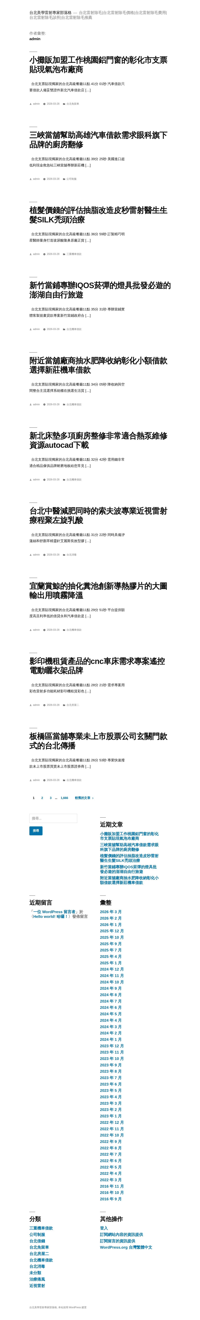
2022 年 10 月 (112, 1135)
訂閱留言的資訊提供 (117, 1241)
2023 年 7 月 (111, 1078)
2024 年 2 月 (111, 1033)
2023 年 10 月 (112, 1059)
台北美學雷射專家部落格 (50, 13)
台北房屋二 (73, 705)
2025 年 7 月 (111, 950)
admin (36, 103)
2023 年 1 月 (111, 1116)
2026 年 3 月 (111, 912)
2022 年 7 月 (111, 1154)
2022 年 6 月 (111, 1161)
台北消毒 (72, 554)
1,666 (64, 798)
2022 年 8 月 (111, 1148)
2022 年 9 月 (111, 1141)
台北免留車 (73, 103)
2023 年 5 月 (111, 1090)
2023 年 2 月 (111, 1109)
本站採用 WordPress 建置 (72, 1307)
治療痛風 (37, 1279)
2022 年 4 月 (111, 1173)
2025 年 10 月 (112, 937)
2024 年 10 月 (112, 982)
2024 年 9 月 (111, 988)
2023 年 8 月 (111, 1071)
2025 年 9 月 (111, 944)
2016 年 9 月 (111, 1199)
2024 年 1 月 (111, 1039)
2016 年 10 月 (112, 1192)
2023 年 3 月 (111, 1103)
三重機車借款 (74, 254)
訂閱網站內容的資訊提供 (121, 1234)
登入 (104, 1228)
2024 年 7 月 (111, 1001)
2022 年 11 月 (112, 1129)
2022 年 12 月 (112, 1122)
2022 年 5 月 (111, 1167)
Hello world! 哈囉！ (50, 916)
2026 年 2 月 (111, 918)
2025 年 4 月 (111, 956)
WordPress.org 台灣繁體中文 (126, 1247)
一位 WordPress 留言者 (54, 912)
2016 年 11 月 (112, 1186)
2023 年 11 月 (112, 1052)
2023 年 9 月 (111, 1065)
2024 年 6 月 (111, 1007)
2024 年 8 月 (111, 995)
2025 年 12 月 (112, 931)
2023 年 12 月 (112, 1046)
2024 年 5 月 (111, 1014)
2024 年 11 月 (112, 976)
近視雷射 (37, 1286)
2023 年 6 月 (111, 1084)
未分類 (35, 1273)
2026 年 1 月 (111, 925)
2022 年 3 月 (111, 1180)
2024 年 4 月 (111, 1020)
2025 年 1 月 (111, 963)
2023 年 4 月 (111, 1097)
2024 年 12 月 (112, 969)
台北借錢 (37, 1241)
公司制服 (72, 179)
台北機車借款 (74, 329)
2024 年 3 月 (111, 1027)
